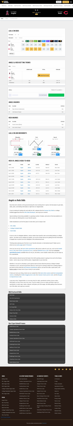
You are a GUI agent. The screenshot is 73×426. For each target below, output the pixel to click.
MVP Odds (12, 304)
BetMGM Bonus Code (14, 332)
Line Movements (13, 18)
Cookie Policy (58, 408)
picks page (20, 245)
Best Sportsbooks (23, 378)
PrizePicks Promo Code (15, 359)
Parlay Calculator (58, 383)
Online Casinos (58, 413)
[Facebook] (56, 369)
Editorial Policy (58, 410)
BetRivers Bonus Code (24, 398)
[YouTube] (63, 369)
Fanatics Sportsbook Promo (25, 381)
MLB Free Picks (5, 407)
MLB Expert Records (48, 5)
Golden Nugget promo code (28, 275)
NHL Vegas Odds (5, 393)
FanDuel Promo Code (14, 335)
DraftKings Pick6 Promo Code (43, 412)
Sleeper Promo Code (14, 350)
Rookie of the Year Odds (15, 310)
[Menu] (71, 2)
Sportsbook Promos (59, 386)
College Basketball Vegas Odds (9, 391)
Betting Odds (5, 378)
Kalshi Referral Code (14, 362)
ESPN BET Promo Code (24, 393)
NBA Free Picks (5, 405)
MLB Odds (10, 5)
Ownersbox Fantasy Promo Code (44, 409)
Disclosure (44, 423)
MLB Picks (17, 5)
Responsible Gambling (60, 388)
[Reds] (12, 49)
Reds (29, 176)
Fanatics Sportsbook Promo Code (17, 329)
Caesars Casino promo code (45, 275)
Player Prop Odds (14, 313)
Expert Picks (4, 400)
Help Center (57, 396)
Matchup (11, 53)
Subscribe (65, 2)
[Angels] (12, 45)
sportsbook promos (15, 252)
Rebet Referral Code (41, 401)
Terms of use (57, 401)
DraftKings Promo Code (15, 356)
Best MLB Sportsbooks (15, 298)
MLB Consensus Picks (37, 5)
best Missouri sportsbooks (30, 267)
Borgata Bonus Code (14, 353)
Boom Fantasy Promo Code (43, 396)
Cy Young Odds (13, 307)
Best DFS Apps (40, 378)
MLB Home (4, 5)
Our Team (57, 393)
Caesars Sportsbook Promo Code (17, 338)
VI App (56, 381)
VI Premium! (28, 245)
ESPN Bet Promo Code (15, 341)
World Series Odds (14, 301)
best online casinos (46, 273)
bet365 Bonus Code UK (24, 410)
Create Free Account (43, 75)
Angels (21, 167)
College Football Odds (16, 228)
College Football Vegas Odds (8, 388)
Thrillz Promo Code (41, 386)
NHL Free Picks (5, 415)
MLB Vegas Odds (6, 386)
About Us (57, 391)
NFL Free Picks (5, 402)
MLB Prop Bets (67, 5)
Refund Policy (58, 403)
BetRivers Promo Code (15, 347)
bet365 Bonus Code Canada (25, 408)
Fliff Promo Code (40, 388)
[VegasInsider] (2, 370)
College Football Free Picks (8, 410)
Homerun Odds (13, 316)
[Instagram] (70, 369)
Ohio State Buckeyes (29, 212)
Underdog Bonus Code (24, 396)
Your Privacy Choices (5, 417)
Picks (7, 18)
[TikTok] (67, 369)
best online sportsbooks (29, 248)
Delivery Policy (58, 405)
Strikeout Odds (13, 319)
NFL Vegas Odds (5, 381)
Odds (2, 18)
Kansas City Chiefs (49, 210)
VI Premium (57, 378)
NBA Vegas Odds (5, 383)
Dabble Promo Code (41, 391)
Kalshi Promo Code (41, 403)
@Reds (29, 167)
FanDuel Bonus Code (24, 386)
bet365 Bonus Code (14, 326)
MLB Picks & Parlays (58, 5)
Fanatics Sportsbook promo (25, 250)
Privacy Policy (58, 398)
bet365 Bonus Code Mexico (25, 413)
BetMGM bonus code (43, 250)
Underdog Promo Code (15, 344)
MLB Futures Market (27, 5)
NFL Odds (13, 225)
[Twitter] (59, 369)
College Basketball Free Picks (8, 412)
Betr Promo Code (41, 393)
